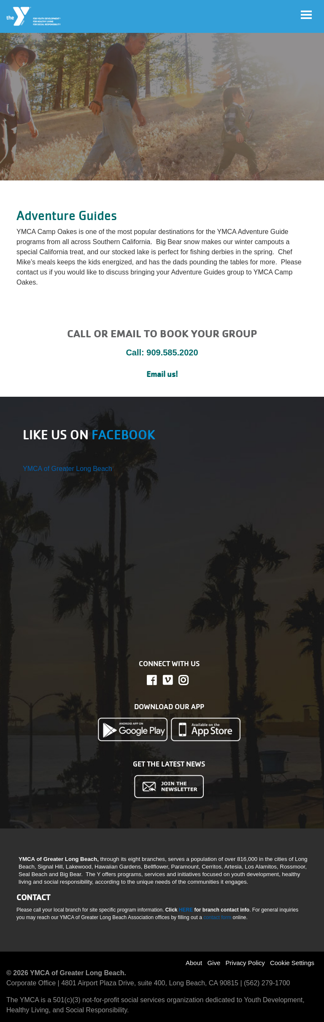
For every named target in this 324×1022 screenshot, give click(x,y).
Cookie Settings (292, 962)
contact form (217, 917)
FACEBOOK (123, 435)
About (194, 962)
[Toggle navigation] (306, 15)
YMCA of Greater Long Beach (67, 468)
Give (213, 962)
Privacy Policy (245, 962)
